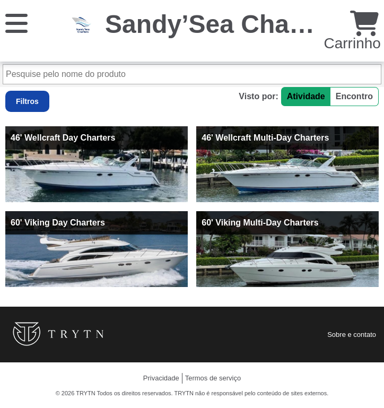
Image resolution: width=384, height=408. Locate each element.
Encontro (354, 96)
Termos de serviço (213, 378)
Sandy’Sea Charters (225, 24)
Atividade (306, 96)
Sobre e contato (351, 334)
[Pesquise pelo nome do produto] (192, 74)
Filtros (27, 101)
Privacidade (161, 378)
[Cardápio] (16, 22)
